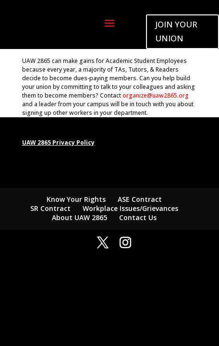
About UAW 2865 (79, 217)
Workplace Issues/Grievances (130, 208)
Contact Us (138, 217)
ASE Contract (140, 199)
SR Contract (50, 208)
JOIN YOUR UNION (176, 31)
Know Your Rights (76, 199)
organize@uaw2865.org (155, 95)
